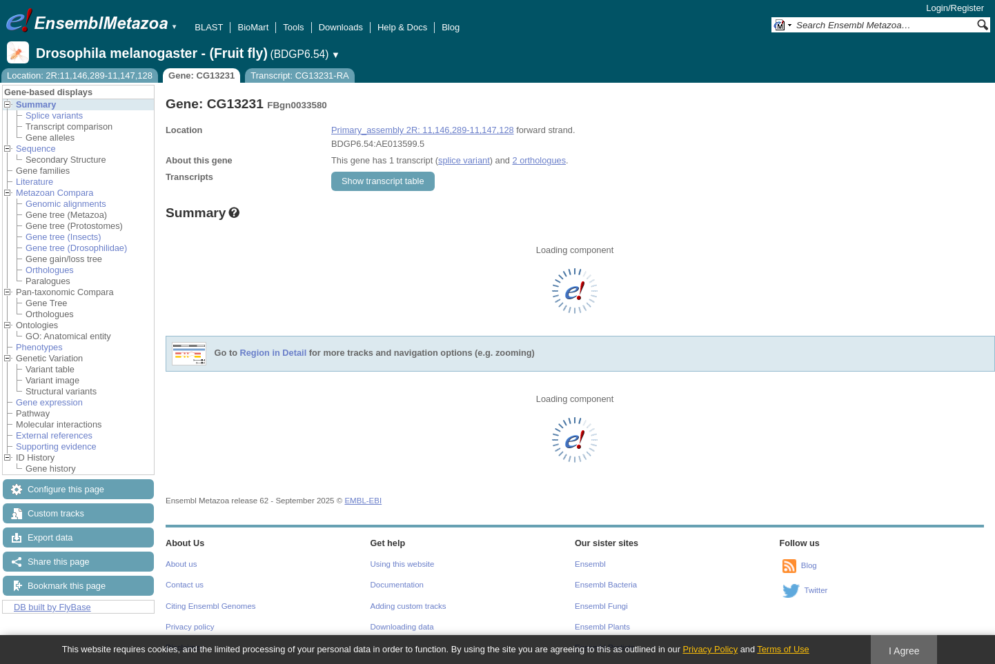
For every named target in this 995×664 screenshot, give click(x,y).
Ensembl (590, 564)
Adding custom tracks (408, 606)
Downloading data (402, 627)
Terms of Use (783, 649)
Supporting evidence (56, 446)
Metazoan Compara (54, 193)
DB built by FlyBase (52, 607)
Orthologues (50, 270)
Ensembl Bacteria (606, 585)
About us (181, 564)
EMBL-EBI (363, 500)
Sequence (36, 148)
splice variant (464, 160)
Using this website (403, 564)
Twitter (816, 590)
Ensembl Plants (602, 627)
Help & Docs (402, 27)
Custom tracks (56, 513)
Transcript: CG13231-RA (299, 75)
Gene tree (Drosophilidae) (76, 248)
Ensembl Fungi (601, 606)
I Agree (904, 650)
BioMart (252, 27)
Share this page (59, 561)
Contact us (185, 585)
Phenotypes (39, 347)
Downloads (341, 27)
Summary (36, 104)
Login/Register (955, 8)
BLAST (209, 27)
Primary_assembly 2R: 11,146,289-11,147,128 (422, 130)
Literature (34, 182)
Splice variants (54, 115)
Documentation (397, 585)
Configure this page (66, 489)
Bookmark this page (67, 586)
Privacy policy (190, 627)
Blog (451, 27)
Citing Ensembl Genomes (211, 606)
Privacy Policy (710, 649)
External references (54, 435)
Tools (293, 27)
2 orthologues (539, 160)
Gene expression (49, 402)
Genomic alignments (66, 204)
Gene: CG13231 (201, 75)
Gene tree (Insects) (63, 237)
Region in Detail (273, 353)
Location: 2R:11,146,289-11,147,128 (79, 75)
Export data (50, 537)
